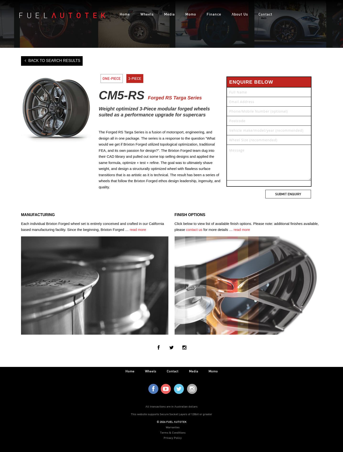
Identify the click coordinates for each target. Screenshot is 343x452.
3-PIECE (134, 78)
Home (125, 14)
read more (138, 230)
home (129, 371)
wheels (150, 371)
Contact (265, 14)
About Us (240, 14)
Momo (190, 14)
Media (169, 14)
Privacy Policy (173, 437)
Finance (214, 14)
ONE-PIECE (111, 78)
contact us (194, 230)
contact (172, 371)
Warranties (173, 427)
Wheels (147, 14)
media (193, 371)
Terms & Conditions (173, 432)
